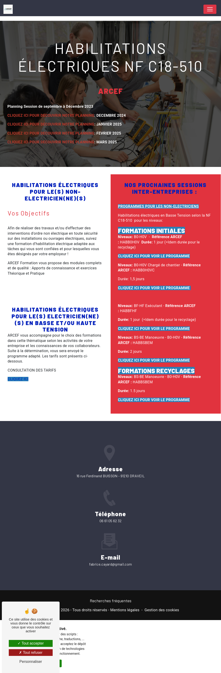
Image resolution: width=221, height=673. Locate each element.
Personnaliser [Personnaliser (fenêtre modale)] (30, 662)
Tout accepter (31, 643)
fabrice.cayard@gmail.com (110, 558)
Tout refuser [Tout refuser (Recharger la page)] (30, 653)
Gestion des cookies (162, 610)
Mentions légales (124, 610)
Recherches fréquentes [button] (110, 600)
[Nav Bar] (209, 9)
